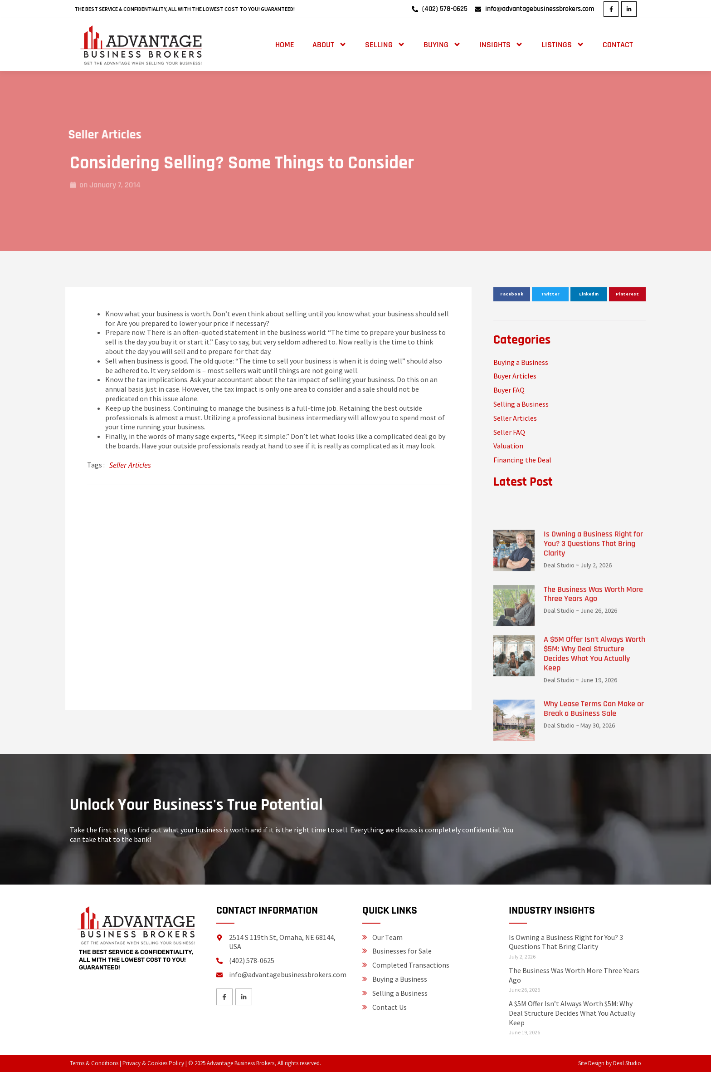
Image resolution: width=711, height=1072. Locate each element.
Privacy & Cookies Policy (153, 1063)
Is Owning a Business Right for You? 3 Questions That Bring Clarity (593, 674)
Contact (618, 44)
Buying (442, 44)
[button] (511, 294)
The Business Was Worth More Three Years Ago (593, 725)
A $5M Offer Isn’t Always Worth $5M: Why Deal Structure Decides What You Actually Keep (594, 784)
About (329, 44)
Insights (501, 44)
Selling (385, 44)
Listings (562, 44)
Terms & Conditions (94, 1063)
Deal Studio (627, 1063)
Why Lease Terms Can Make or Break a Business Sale (594, 840)
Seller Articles (85, 135)
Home (284, 44)
